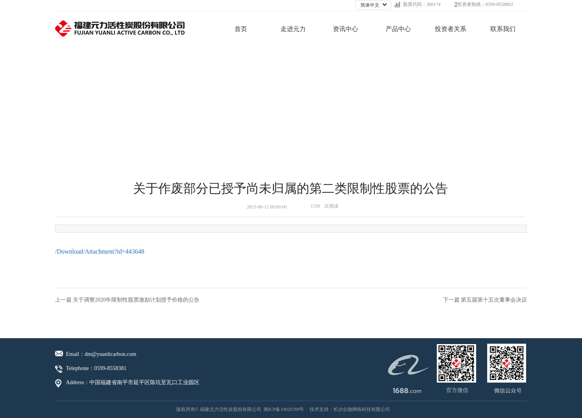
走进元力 (293, 29)
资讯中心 (345, 29)
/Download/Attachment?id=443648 (99, 251)
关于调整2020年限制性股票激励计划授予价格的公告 (136, 300)
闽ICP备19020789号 (284, 409)
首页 (241, 29)
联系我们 (502, 29)
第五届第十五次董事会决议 (494, 300)
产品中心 (398, 29)
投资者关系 (450, 29)
